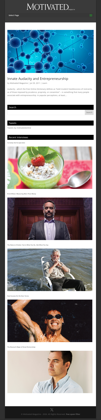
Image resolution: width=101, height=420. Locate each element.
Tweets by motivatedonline (19, 128)
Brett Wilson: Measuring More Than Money (21, 194)
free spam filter (73, 414)
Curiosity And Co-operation (16, 143)
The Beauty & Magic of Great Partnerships (21, 347)
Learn (44, 83)
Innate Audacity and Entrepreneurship (37, 78)
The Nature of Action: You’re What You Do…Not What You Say (27, 245)
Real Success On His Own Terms (18, 296)
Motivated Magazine (19, 83)
